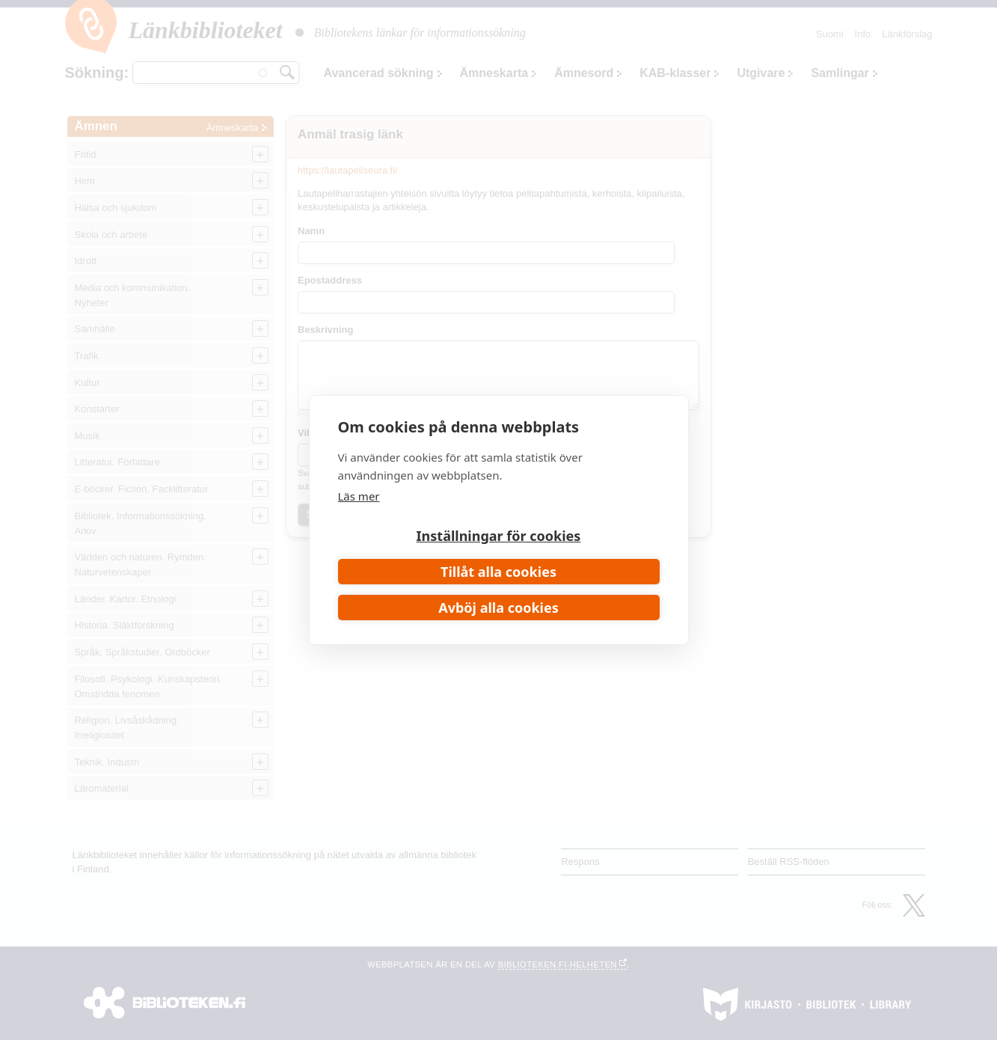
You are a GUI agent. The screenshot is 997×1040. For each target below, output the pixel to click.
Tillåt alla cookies (498, 572)
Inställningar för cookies (499, 536)
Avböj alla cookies (498, 608)
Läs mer (359, 496)
